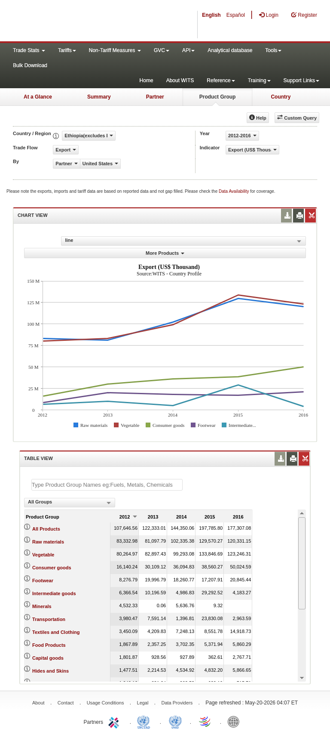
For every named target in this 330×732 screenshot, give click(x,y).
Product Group (217, 97)
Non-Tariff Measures (115, 50)
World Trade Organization (205, 721)
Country (280, 97)
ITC (115, 721)
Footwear (42, 580)
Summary (99, 97)
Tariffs (67, 50)
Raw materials (48, 541)
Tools (273, 50)
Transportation (48, 619)
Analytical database (230, 50)
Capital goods (48, 658)
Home (146, 80)
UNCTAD (145, 721)
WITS (86, 21)
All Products (46, 528)
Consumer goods (51, 567)
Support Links (301, 80)
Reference (221, 80)
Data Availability (234, 191)
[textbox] (107, 485)
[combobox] (69, 502)
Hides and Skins (50, 670)
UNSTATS (175, 721)
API (188, 50)
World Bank (235, 721)
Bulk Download (30, 65)
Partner (155, 97)
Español (235, 15)
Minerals (42, 606)
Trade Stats (29, 50)
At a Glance (38, 97)
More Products (165, 253)
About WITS (180, 80)
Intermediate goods (54, 593)
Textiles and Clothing (55, 632)
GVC (161, 50)
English (211, 15)
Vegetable (43, 554)
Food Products (49, 645)
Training (259, 80)
